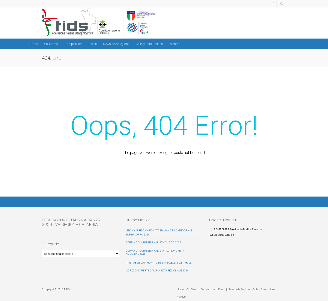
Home (33, 44)
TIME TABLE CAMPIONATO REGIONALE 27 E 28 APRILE (158, 262)
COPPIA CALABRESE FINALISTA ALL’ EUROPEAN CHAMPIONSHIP (154, 252)
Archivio (175, 44)
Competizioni (73, 44)
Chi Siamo (51, 44)
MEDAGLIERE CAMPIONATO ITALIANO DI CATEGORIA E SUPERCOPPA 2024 (158, 232)
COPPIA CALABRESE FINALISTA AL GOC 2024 (153, 242)
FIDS (67, 289)
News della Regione (116, 44)
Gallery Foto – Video (149, 44)
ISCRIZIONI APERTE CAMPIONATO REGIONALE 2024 (156, 270)
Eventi (93, 44)
